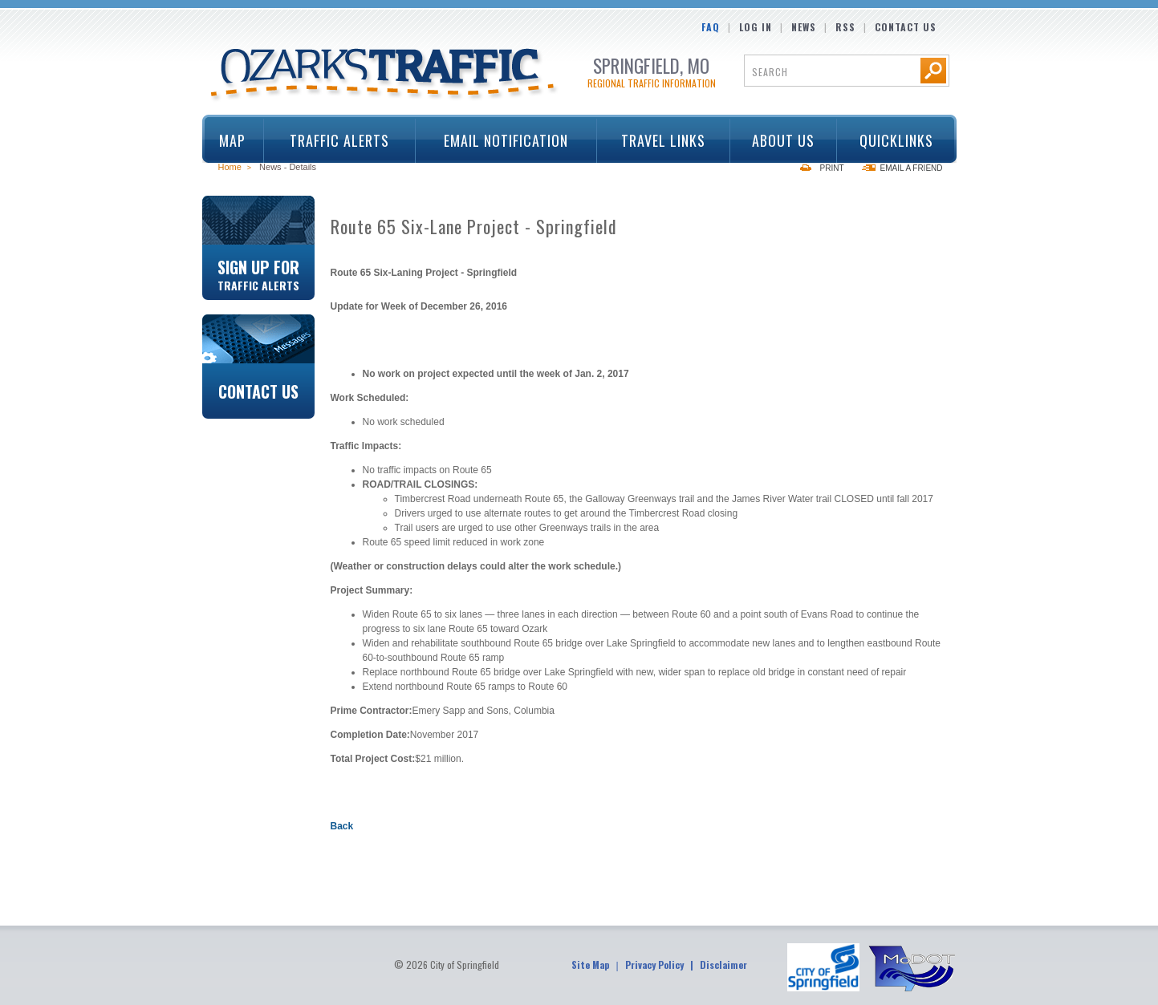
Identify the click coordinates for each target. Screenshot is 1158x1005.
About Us (777, 140)
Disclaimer (723, 964)
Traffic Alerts (334, 140)
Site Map (590, 964)
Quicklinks (891, 140)
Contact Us (906, 27)
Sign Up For (258, 273)
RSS (845, 27)
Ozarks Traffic (384, 75)
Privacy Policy (654, 964)
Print (832, 168)
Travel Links (658, 140)
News (803, 27)
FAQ (710, 27)
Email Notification (506, 140)
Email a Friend (911, 168)
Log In (755, 27)
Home (230, 167)
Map (232, 140)
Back (342, 826)
